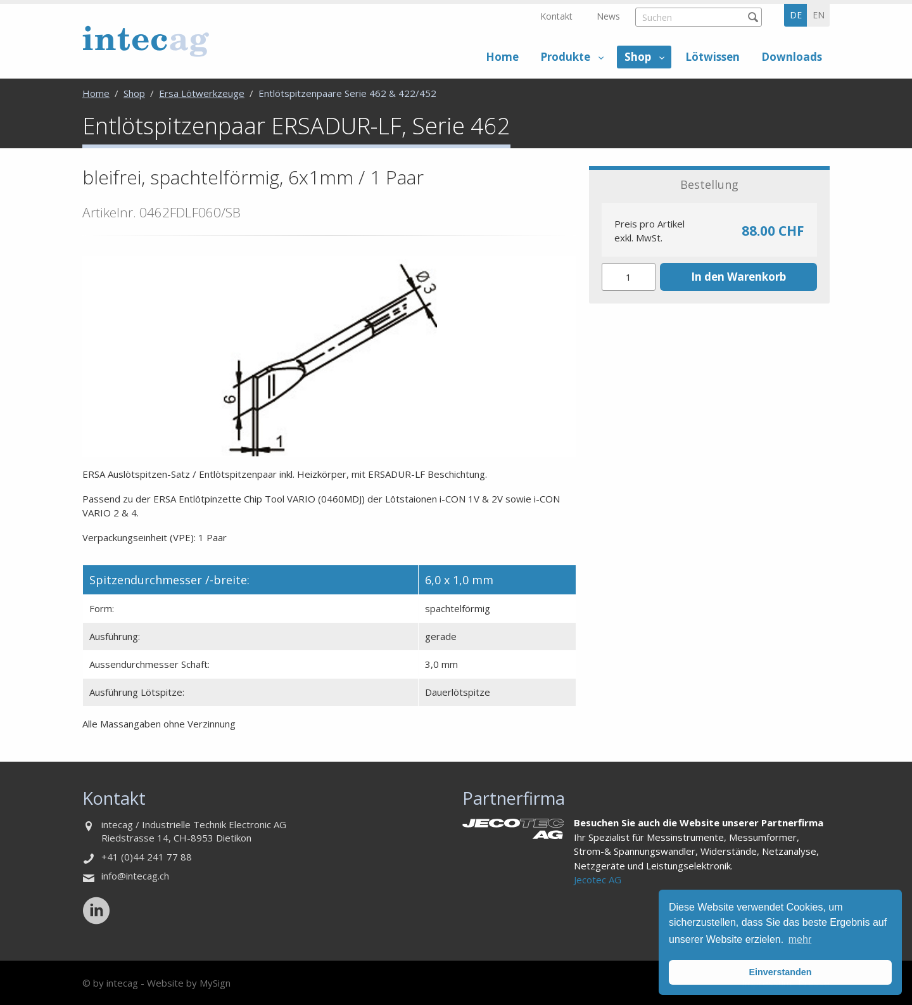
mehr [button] (799, 939)
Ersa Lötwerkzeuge (201, 93)
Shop (637, 56)
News (608, 16)
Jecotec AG (597, 879)
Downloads (791, 56)
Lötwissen (712, 56)
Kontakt (556, 16)
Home (502, 56)
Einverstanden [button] (780, 972)
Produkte (565, 56)
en (819, 15)
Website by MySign (189, 982)
